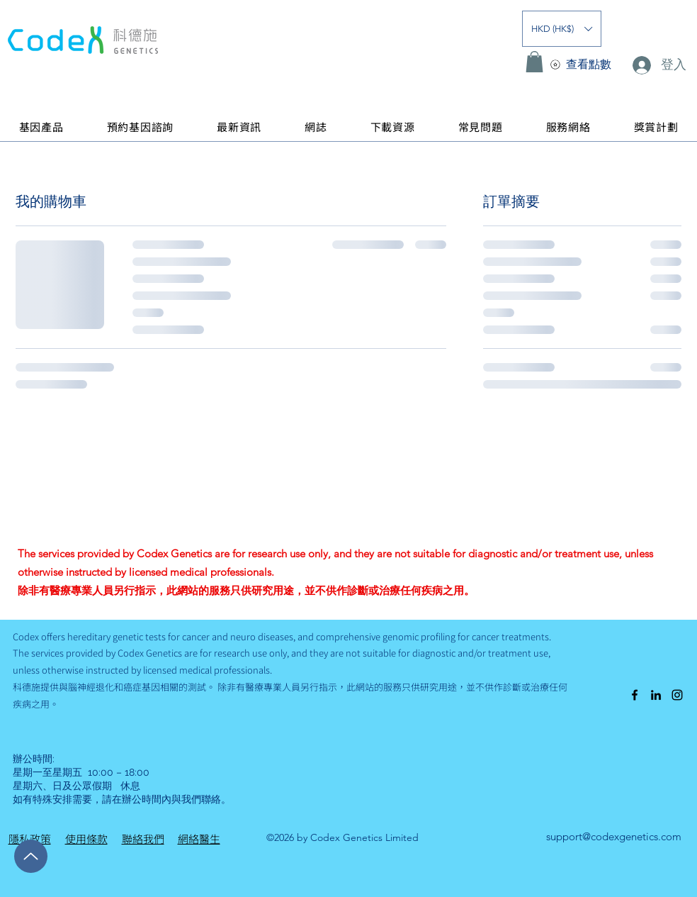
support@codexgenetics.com (613, 836)
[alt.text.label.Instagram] (677, 695)
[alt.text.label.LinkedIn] (656, 695)
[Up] (30, 856)
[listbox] (561, 29)
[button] (561, 29)
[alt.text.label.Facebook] (635, 695)
